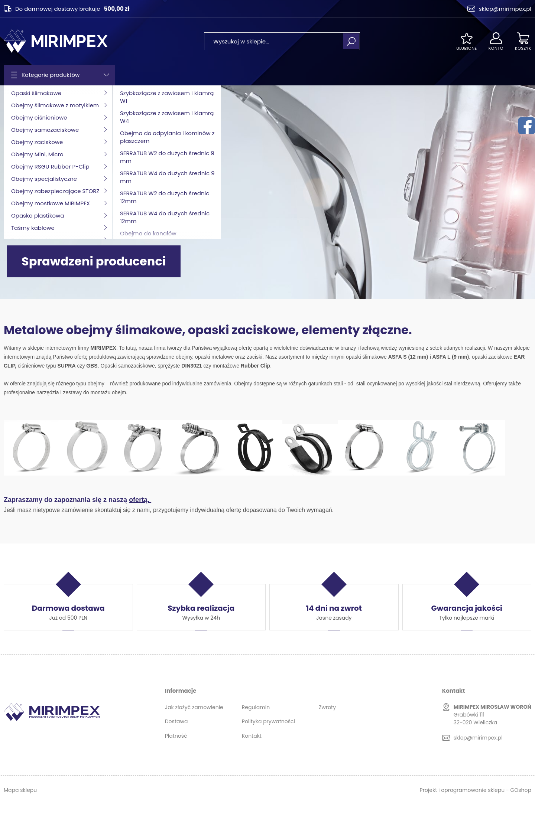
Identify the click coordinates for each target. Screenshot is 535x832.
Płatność (176, 736)
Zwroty (327, 707)
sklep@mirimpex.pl (505, 9)
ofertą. (140, 499)
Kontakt (252, 736)
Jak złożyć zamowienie (194, 707)
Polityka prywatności (268, 721)
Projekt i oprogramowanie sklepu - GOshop (475, 790)
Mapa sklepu (20, 790)
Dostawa (176, 721)
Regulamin (256, 707)
